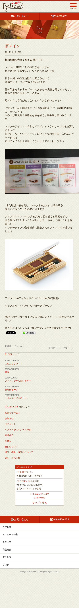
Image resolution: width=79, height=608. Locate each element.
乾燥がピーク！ (12, 389)
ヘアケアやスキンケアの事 (18, 429)
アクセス (39, 557)
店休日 (8, 441)
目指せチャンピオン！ (59, 348)
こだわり (39, 527)
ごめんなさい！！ (13, 363)
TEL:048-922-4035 (39, 494)
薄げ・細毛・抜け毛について (19, 452)
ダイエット (10, 424)
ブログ (39, 564)
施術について (11, 446)
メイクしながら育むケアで (18, 381)
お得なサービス (12, 412)
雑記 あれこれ (12, 458)
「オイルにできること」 (17, 398)
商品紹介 (9, 435)
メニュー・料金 (39, 534)
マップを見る (39, 502)
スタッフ (39, 542)
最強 (7, 372)
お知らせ (9, 418)
